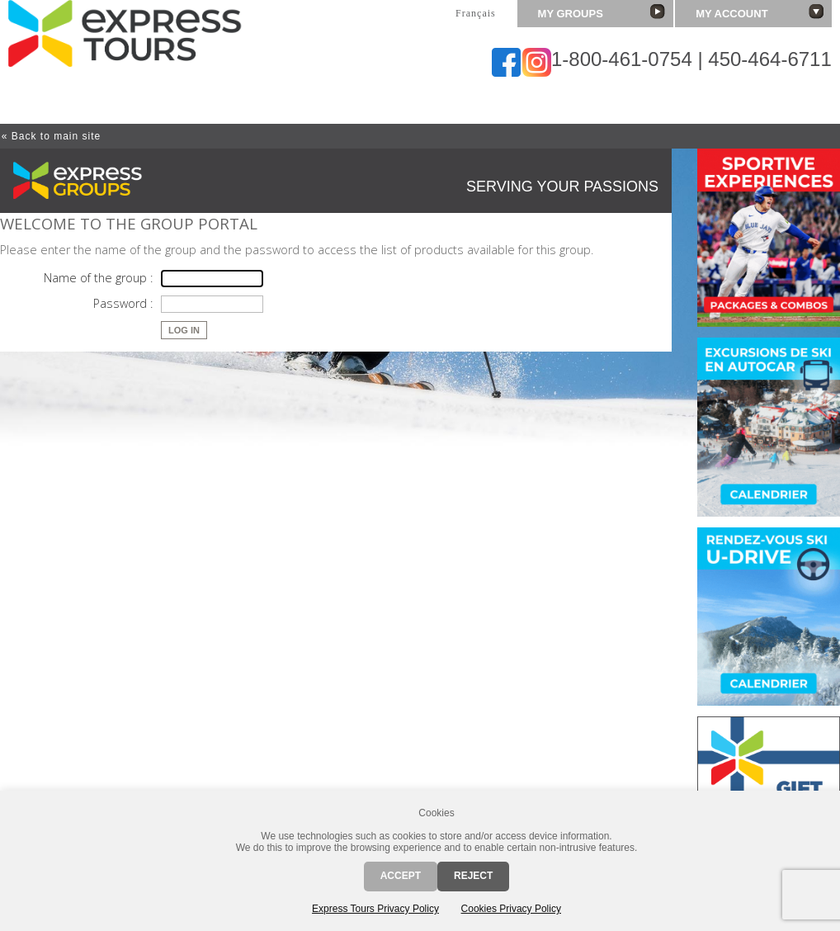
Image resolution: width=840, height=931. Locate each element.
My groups (602, 12)
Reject (473, 875)
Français (475, 13)
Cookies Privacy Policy (511, 908)
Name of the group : (98, 278)
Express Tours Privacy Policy (375, 908)
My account (759, 12)
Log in (184, 330)
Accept (400, 875)
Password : (123, 303)
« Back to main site (51, 136)
